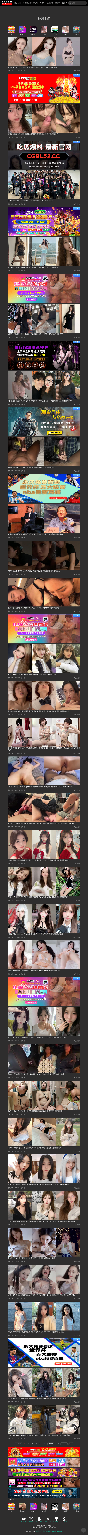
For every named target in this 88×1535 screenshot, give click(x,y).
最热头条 (35, 3)
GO (70, 1443)
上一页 (18, 1443)
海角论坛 (58, 3)
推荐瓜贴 (28, 3)
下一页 (51, 1443)
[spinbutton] (63, 1444)
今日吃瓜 (21, 3)
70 (44, 1443)
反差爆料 (50, 3)
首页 (15, 3)
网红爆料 (43, 3)
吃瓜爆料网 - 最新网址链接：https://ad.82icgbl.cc (49, 1531)
